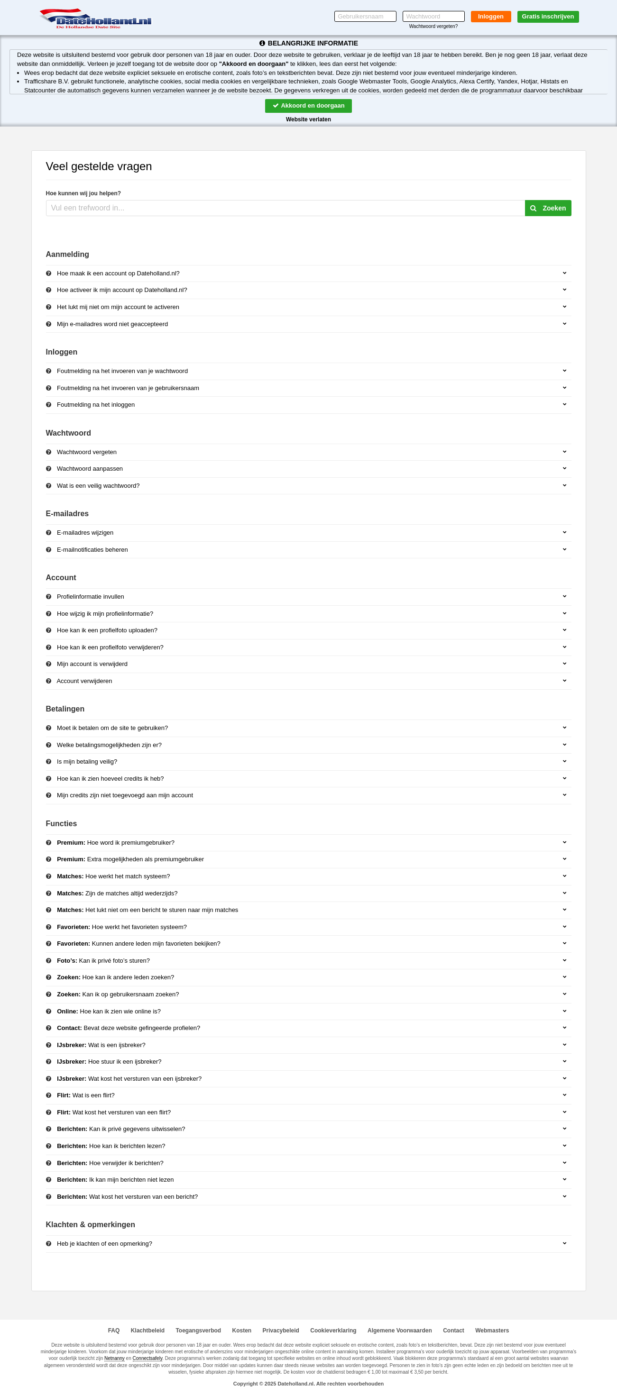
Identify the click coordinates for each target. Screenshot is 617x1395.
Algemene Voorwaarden (400, 1330)
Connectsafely (148, 1358)
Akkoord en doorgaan (308, 105)
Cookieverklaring (333, 1330)
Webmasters (492, 1330)
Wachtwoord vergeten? (433, 26)
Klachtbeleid (148, 1330)
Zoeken (548, 208)
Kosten (242, 1330)
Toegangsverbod (198, 1330)
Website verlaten (308, 119)
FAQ (114, 1330)
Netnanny (114, 1358)
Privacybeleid (281, 1330)
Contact (453, 1330)
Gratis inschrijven (548, 16)
